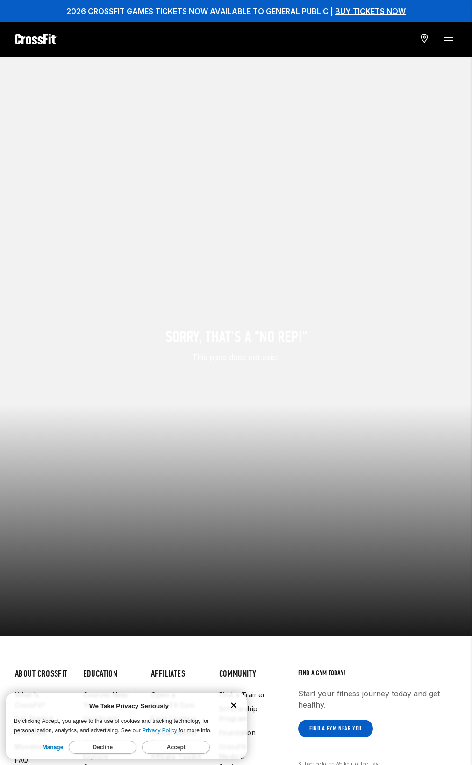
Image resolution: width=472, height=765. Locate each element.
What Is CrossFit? (30, 657)
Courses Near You (106, 657)
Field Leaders (174, 676)
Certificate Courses (100, 681)
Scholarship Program (238, 671)
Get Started (34, 676)
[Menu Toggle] (448, 38)
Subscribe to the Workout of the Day (338, 721)
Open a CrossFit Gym (172, 657)
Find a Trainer (242, 652)
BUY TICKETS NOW (370, 11)
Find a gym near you (335, 686)
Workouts (31, 690)
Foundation (237, 690)
